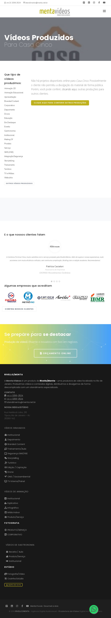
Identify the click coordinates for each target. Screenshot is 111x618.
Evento (7, 126)
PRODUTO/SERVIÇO (15, 529)
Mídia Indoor (12, 512)
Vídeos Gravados (14, 428)
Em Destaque (10, 122)
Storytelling (9, 160)
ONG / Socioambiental (17, 476)
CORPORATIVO (13, 534)
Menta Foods (36, 606)
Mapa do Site (13, 585)
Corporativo (9, 105)
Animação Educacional (13, 92)
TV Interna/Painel (14, 481)
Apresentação (10, 97)
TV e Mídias (9, 173)
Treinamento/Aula (15, 448)
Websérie (8, 177)
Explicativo (11, 503)
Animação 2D (10, 88)
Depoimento (9, 109)
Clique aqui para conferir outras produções (60, 103)
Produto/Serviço (14, 517)
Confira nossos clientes (19, 309)
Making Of (8, 139)
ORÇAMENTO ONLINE (55, 353)
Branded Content (11, 101)
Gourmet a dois (51, 606)
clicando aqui (69, 89)
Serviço (7, 148)
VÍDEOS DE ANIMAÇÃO (16, 491)
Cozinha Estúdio (14, 578)
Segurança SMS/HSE (16, 453)
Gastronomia (9, 131)
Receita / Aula (14, 551)
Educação (8, 118)
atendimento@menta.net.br (20, 402)
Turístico (7, 169)
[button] (51, 281)
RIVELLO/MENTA (22, 611)
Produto (7, 143)
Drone (7, 114)
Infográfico (11, 507)
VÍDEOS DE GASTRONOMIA (20, 544)
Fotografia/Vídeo (14, 574)
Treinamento (9, 165)
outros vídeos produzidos (19, 183)
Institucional (9, 135)
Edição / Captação (15, 467)
